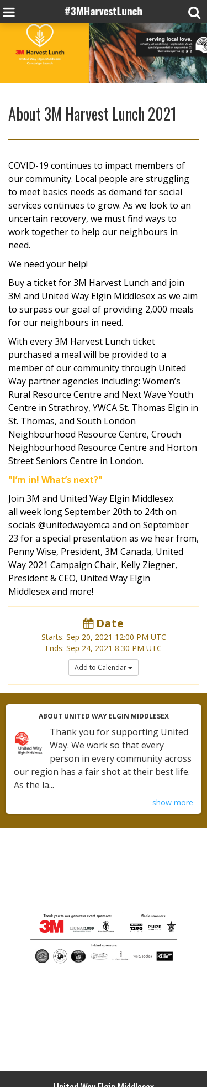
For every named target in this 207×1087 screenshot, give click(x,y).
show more (172, 802)
